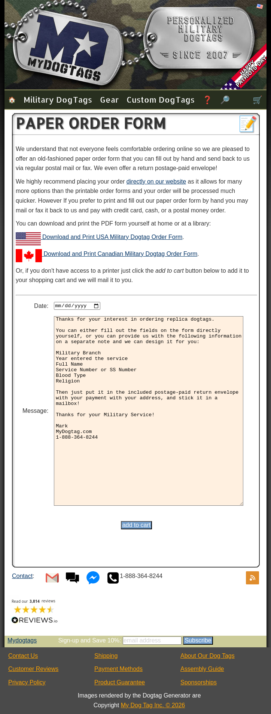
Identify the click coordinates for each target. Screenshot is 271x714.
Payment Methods (118, 669)
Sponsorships (198, 682)
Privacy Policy (27, 682)
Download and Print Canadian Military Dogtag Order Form (106, 254)
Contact (22, 576)
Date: (41, 306)
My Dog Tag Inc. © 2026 (153, 705)
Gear (109, 99)
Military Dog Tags (58, 99)
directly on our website (156, 181)
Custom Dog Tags (161, 99)
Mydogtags (22, 640)
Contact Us (23, 656)
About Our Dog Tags (207, 656)
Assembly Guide (202, 669)
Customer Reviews (33, 669)
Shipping (106, 656)
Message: (35, 411)
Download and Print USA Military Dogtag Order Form (99, 237)
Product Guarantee (119, 682)
